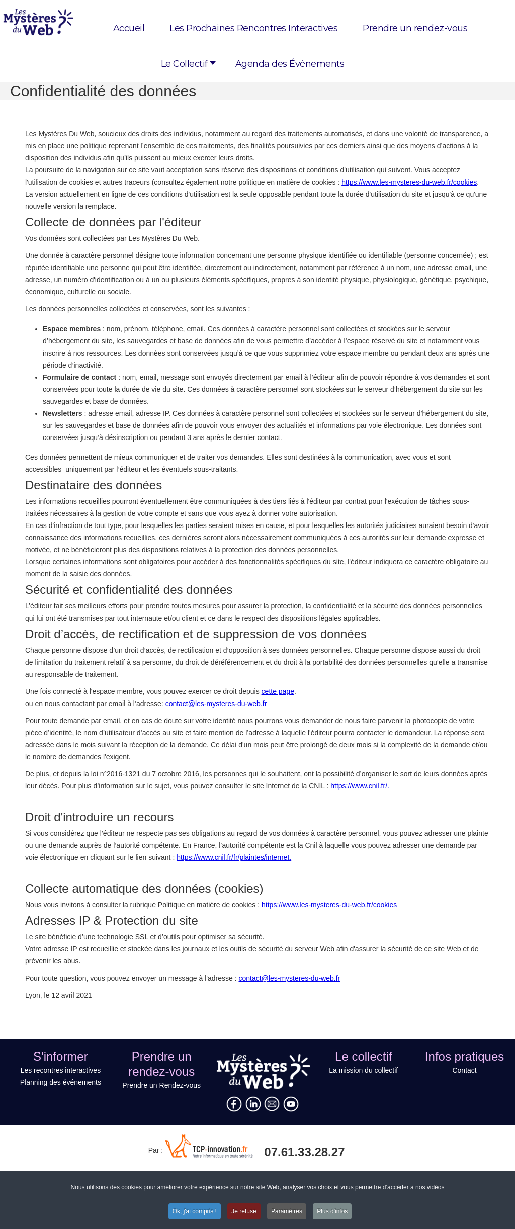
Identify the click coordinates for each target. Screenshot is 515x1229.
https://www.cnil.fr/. (359, 786)
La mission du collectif (363, 1070)
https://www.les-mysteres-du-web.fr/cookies (409, 182)
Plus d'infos (332, 1212)
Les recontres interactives (61, 1070)
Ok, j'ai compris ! (195, 1212)
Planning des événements (60, 1082)
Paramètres (286, 1212)
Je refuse (243, 1212)
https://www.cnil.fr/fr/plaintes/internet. (234, 857)
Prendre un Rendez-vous (161, 1085)
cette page (278, 691)
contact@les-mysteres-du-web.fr (216, 703)
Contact (464, 1070)
